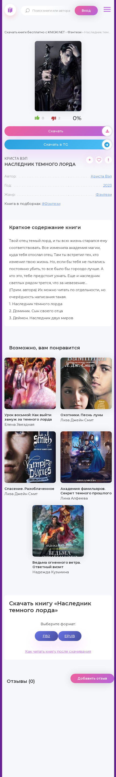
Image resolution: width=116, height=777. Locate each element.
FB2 (46, 636)
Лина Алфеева (74, 498)
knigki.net (10, 10)
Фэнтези (104, 194)
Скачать (80, 131)
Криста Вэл (101, 176)
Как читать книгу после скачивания (58, 651)
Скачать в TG (78, 144)
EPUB (69, 636)
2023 (107, 185)
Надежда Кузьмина (50, 572)
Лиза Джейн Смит (77, 420)
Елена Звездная (19, 424)
